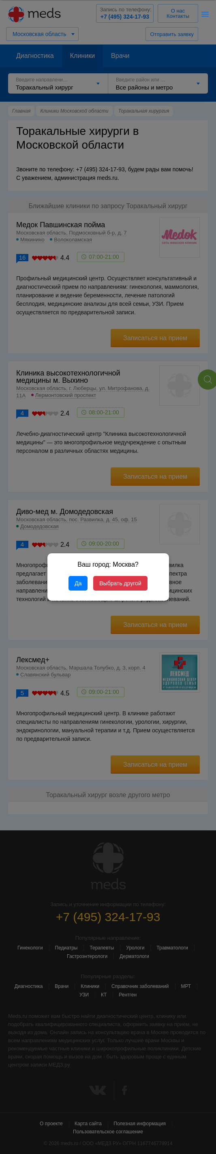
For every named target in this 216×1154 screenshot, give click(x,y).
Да (78, 583)
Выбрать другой (120, 583)
